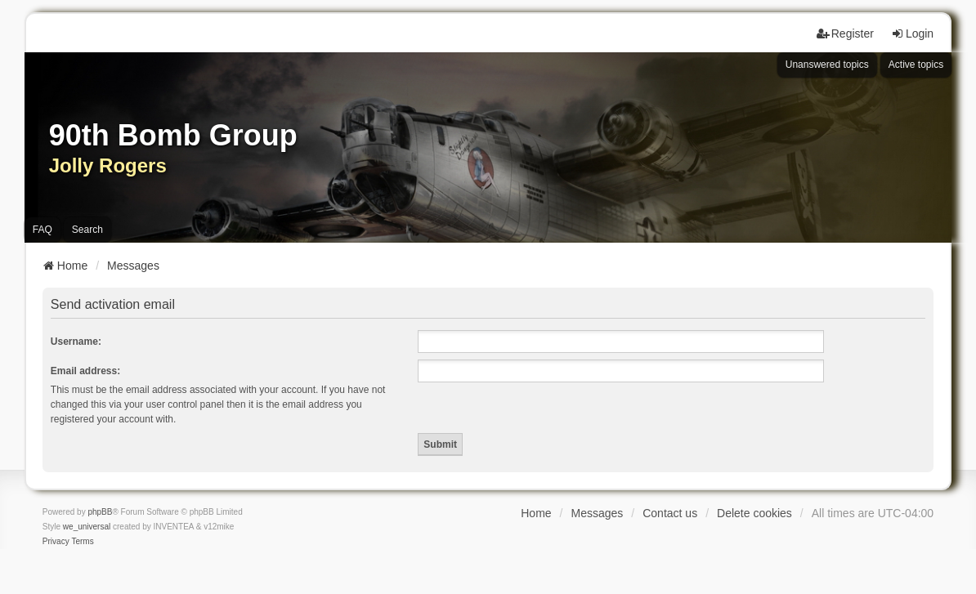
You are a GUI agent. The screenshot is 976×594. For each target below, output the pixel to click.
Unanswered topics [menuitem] (827, 64)
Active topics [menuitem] (916, 64)
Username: (76, 341)
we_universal (86, 526)
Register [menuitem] (845, 33)
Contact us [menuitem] (669, 513)
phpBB (99, 511)
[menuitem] (56, 541)
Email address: (85, 371)
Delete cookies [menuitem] (754, 513)
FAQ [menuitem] (42, 229)
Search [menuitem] (87, 229)
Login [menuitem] (912, 33)
